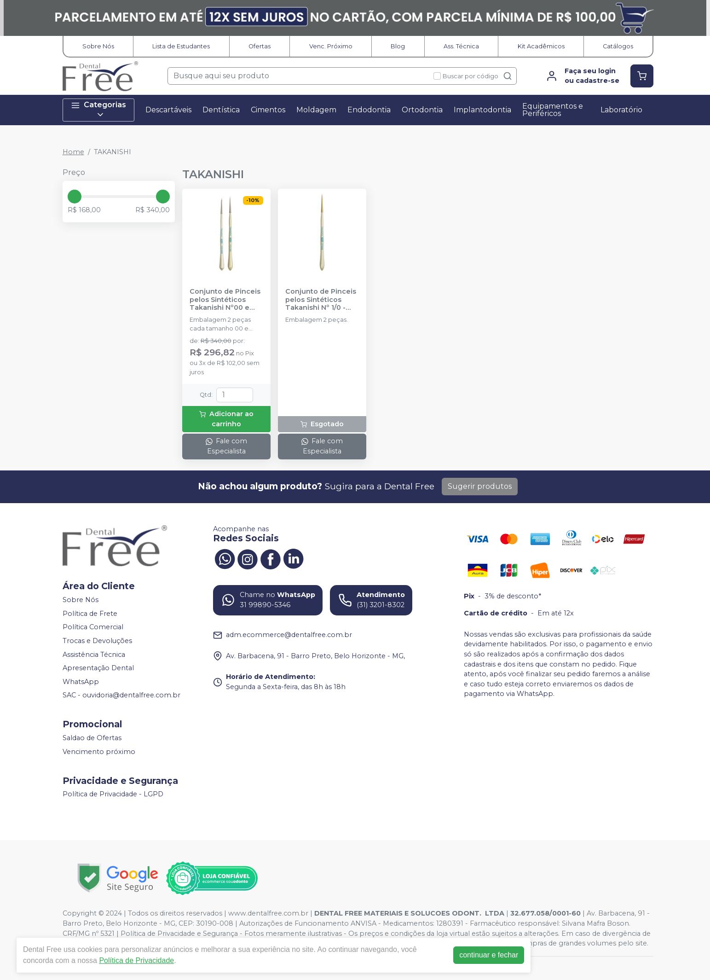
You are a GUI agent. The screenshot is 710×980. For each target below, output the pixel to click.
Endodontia (369, 109)
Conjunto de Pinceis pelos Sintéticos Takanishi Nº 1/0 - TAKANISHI (320, 300)
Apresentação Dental (98, 668)
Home (73, 152)
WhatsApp (81, 682)
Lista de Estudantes (181, 46)
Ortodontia (422, 109)
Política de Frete (90, 613)
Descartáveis (168, 109)
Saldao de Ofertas (92, 738)
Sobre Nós (98, 46)
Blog (398, 46)
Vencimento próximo (99, 752)
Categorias (98, 109)
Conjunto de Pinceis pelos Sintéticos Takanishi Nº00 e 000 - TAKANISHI (225, 300)
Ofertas (259, 46)
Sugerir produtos (480, 486)
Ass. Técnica (461, 46)
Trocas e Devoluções (97, 641)
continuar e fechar (488, 955)
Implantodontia (482, 109)
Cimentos (268, 109)
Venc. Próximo (330, 46)
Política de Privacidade (136, 960)
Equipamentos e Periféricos (552, 110)
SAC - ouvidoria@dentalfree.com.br (121, 695)
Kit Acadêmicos (541, 46)
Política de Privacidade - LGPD (113, 794)
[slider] (74, 196)
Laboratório (621, 109)
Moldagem (316, 109)
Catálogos (618, 46)
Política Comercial (93, 627)
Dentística (221, 109)
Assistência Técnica (94, 654)
